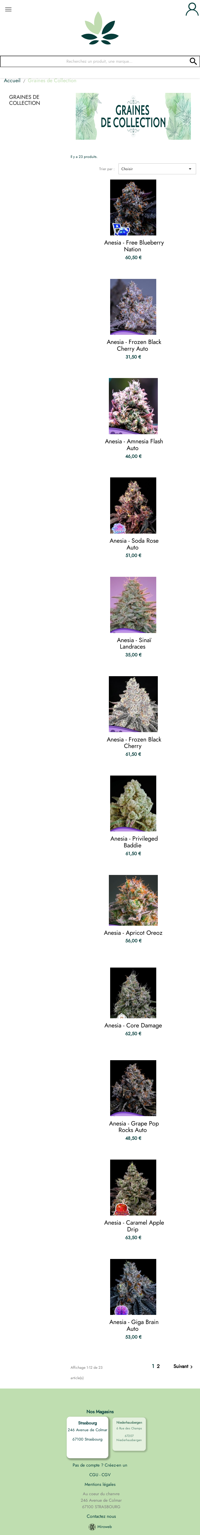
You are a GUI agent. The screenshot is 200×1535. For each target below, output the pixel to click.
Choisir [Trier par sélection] (157, 169)
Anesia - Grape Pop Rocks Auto (134, 1127)
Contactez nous (101, 1516)
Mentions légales (100, 1484)
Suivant (184, 1367)
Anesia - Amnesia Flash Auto (134, 444)
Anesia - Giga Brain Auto (134, 1325)
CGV (105, 1475)
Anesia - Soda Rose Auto (134, 544)
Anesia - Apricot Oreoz (133, 932)
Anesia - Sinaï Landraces (134, 643)
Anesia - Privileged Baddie (134, 842)
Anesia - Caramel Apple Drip (134, 1226)
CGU (94, 1475)
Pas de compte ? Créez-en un (100, 1465)
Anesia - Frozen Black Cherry (134, 743)
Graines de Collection (24, 100)
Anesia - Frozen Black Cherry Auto (134, 345)
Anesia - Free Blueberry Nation (134, 246)
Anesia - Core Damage (133, 1025)
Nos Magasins (100, 1411)
